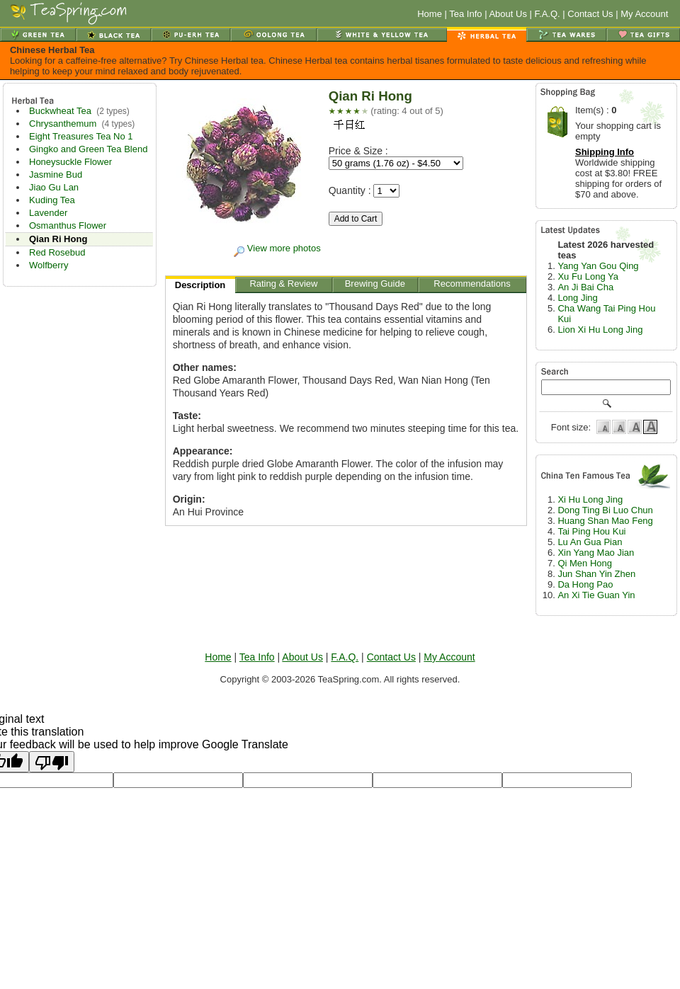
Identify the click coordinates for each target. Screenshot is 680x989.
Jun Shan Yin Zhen (596, 573)
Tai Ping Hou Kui (591, 531)
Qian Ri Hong (58, 239)
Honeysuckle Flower (70, 161)
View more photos (276, 248)
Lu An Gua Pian (589, 542)
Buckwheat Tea (60, 110)
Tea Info (465, 13)
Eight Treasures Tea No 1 (80, 136)
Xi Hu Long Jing (590, 499)
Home (429, 13)
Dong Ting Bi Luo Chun (604, 510)
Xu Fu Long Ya (587, 276)
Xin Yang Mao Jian (595, 552)
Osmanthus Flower (67, 225)
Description (201, 287)
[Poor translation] (51, 761)
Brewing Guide (375, 285)
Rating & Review (283, 285)
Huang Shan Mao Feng (604, 520)
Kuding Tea (52, 200)
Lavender (48, 212)
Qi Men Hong (584, 563)
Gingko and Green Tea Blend (88, 149)
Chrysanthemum (62, 123)
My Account (644, 13)
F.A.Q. (547, 13)
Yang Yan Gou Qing (597, 266)
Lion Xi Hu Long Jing (599, 329)
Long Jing (577, 297)
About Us (507, 13)
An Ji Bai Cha (585, 287)
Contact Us (590, 13)
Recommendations (472, 285)
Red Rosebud (57, 252)
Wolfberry (48, 265)
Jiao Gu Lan (54, 187)
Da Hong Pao (585, 584)
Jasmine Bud (55, 174)
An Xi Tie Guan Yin (596, 595)
